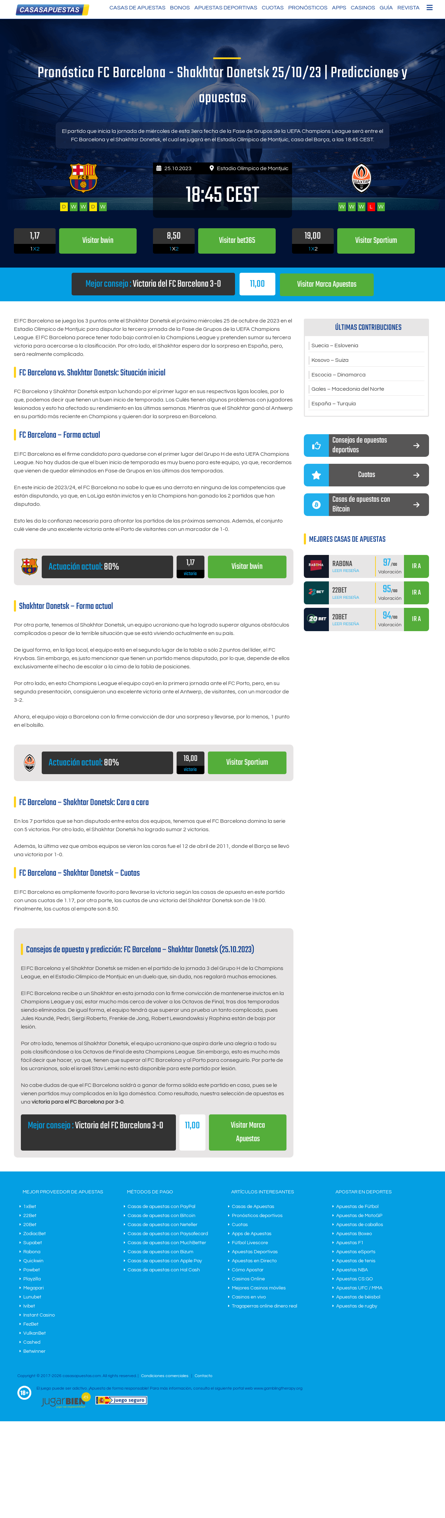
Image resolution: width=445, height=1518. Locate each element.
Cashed (31, 1342)
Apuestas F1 (350, 1242)
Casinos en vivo (249, 1297)
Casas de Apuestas (137, 7)
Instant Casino (39, 1315)
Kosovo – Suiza (330, 360)
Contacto (203, 1376)
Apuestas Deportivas (225, 7)
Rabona (31, 1251)
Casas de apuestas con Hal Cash (164, 1269)
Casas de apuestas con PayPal (161, 1206)
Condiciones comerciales (165, 1376)
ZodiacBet (34, 1233)
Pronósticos (307, 7)
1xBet (29, 1206)
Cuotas (273, 7)
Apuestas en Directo (254, 1260)
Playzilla (32, 1279)
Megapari (33, 1288)
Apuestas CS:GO (354, 1279)
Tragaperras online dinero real (264, 1306)
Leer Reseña (345, 571)
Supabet (32, 1242)
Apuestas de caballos (359, 1224)
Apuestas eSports (355, 1251)
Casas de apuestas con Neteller (162, 1224)
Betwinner (34, 1351)
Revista (408, 7)
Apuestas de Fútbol (357, 1206)
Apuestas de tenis (355, 1260)
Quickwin (33, 1260)
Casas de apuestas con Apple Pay (165, 1260)
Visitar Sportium (247, 762)
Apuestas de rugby (356, 1306)
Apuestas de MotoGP (359, 1215)
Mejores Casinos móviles (259, 1288)
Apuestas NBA (352, 1269)
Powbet (31, 1269)
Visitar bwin (247, 566)
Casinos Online (248, 1279)
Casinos (363, 7)
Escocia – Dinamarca (339, 374)
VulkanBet (34, 1333)
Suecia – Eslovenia (335, 345)
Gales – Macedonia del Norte (348, 389)
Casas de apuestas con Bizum (160, 1251)
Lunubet (32, 1297)
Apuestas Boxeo (354, 1233)
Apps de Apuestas (252, 1233)
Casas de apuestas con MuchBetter (167, 1242)
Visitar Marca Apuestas (327, 284)
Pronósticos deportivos (257, 1215)
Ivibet (29, 1306)
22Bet (30, 1215)
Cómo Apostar (248, 1269)
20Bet (30, 1224)
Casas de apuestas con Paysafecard (168, 1233)
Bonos (180, 7)
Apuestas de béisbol (358, 1297)
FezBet (31, 1324)
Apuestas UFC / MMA (359, 1288)
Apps (339, 7)
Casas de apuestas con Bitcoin (161, 1215)
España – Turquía (334, 404)
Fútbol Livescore (250, 1242)
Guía (386, 7)
